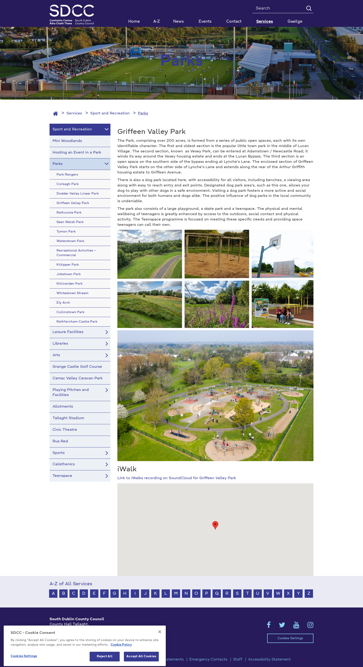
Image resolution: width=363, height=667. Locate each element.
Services (74, 113)
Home (134, 22)
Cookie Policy (121, 654)
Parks (143, 113)
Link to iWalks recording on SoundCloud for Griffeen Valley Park (176, 478)
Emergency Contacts (208, 659)
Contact (233, 22)
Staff (237, 659)
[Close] (159, 641)
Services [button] (264, 22)
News (178, 22)
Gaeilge (295, 22)
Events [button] (205, 22)
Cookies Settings (290, 638)
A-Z (156, 22)
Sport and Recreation (110, 113)
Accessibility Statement (269, 659)
